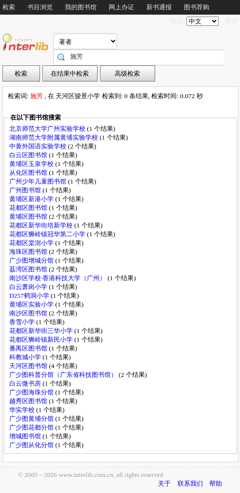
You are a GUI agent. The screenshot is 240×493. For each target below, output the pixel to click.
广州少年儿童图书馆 (38, 181)
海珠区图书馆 (29, 251)
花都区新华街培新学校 (41, 225)
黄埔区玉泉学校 (32, 163)
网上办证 (121, 7)
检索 (8, 7)
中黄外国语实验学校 (38, 146)
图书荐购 (196, 7)
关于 (164, 483)
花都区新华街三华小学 (41, 330)
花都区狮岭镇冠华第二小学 (48, 234)
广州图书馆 (25, 190)
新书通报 (159, 7)
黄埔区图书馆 (29, 216)
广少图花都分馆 (32, 427)
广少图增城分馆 (32, 260)
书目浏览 (40, 7)
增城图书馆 (25, 436)
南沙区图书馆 (29, 313)
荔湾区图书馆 (29, 269)
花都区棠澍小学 (32, 242)
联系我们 (190, 483)
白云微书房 (25, 383)
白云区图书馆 (29, 155)
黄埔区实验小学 (32, 304)
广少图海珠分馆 (32, 392)
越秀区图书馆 (29, 401)
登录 (231, 21)
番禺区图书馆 (29, 348)
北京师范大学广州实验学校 (48, 128)
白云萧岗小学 (29, 286)
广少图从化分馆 (32, 445)
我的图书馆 (81, 7)
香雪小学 (22, 322)
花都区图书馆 (29, 207)
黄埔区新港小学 (32, 199)
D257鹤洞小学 (30, 295)
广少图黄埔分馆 (32, 418)
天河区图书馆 (29, 366)
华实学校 (22, 409)
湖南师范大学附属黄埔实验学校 (54, 137)
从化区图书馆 (29, 172)
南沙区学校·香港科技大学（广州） (58, 278)
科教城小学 (25, 357)
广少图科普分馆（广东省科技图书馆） (64, 374)
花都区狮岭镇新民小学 (41, 339)
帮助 (215, 483)
